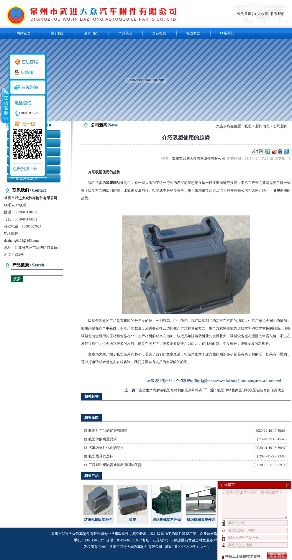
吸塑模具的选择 (100, 456)
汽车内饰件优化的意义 (106, 448)
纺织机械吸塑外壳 (98, 520)
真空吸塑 (139, 534)
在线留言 (193, 33)
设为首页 (244, 14)
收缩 (5, 105)
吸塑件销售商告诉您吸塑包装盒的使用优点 (251, 390)
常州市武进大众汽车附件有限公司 (199, 159)
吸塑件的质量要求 (102, 439)
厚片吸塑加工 (160, 534)
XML (205, 547)
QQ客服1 (28, 72)
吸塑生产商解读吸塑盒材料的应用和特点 (170, 390)
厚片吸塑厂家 (185, 534)
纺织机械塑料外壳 (166, 520)
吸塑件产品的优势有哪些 (107, 431)
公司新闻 (280, 126)
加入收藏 (261, 14)
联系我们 (277, 14)
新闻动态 (91, 33)
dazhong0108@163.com (21, 240)
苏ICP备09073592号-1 (182, 547)
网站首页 (24, 33)
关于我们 (57, 33)
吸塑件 (123, 534)
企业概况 (159, 33)
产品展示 (125, 33)
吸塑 (248, 126)
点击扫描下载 (25, 169)
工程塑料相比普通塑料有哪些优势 (115, 465)
